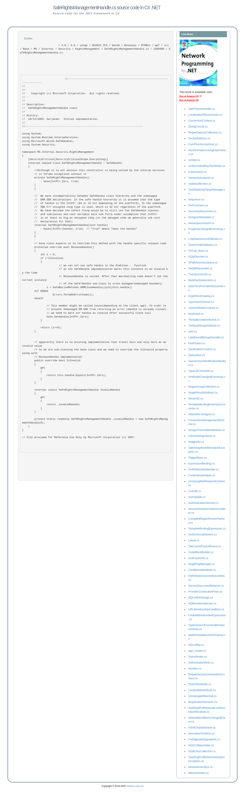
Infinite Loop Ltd (135, 786)
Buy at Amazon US (189, 96)
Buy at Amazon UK (189, 100)
